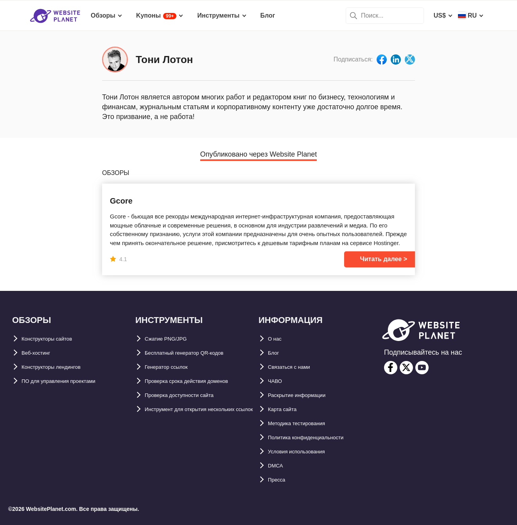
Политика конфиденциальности (317, 437)
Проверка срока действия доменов (199, 381)
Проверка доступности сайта (190, 395)
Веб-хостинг (40, 353)
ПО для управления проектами (70, 381)
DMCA (277, 465)
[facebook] (390, 367)
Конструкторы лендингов (61, 367)
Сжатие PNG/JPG (171, 339)
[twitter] (406, 367)
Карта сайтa (286, 409)
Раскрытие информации (305, 395)
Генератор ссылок (173, 367)
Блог (275, 353)
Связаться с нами (295, 367)
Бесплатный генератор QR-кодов (196, 353)
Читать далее (381, 259)
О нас (276, 339)
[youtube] (422, 367)
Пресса (279, 479)
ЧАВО (277, 381)
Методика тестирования (305, 423)
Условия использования (305, 451)
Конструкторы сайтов (55, 339)
